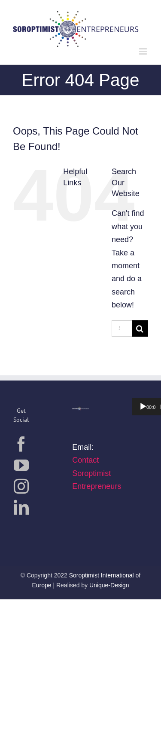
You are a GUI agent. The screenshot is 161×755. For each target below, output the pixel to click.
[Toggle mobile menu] (143, 51)
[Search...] (122, 328)
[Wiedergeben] (143, 406)
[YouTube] (21, 465)
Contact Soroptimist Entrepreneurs (96, 473)
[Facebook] (21, 443)
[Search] (140, 328)
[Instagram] (21, 486)
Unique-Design (109, 585)
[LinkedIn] (21, 507)
